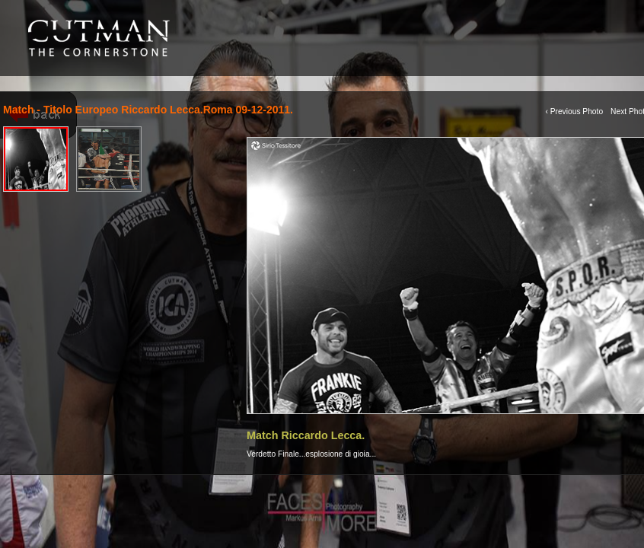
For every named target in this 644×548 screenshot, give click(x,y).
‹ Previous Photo (574, 111)
